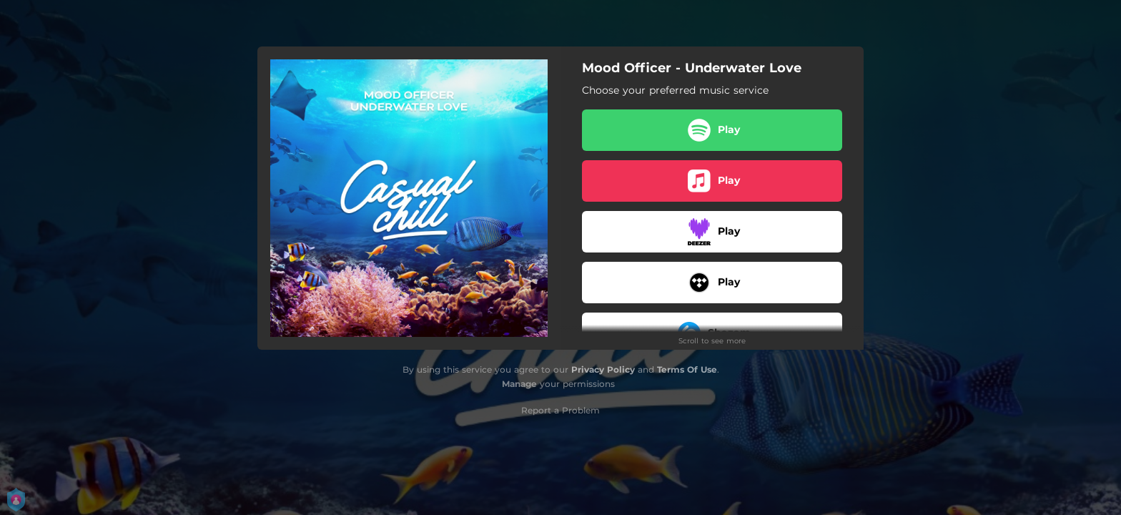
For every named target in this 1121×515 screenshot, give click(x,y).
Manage (519, 383)
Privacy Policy (603, 369)
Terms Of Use (687, 369)
